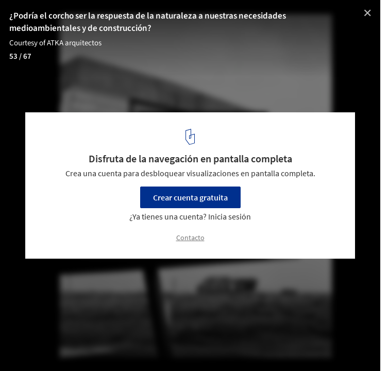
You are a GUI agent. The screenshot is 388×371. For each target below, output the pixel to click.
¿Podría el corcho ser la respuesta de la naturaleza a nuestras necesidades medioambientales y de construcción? (147, 22)
